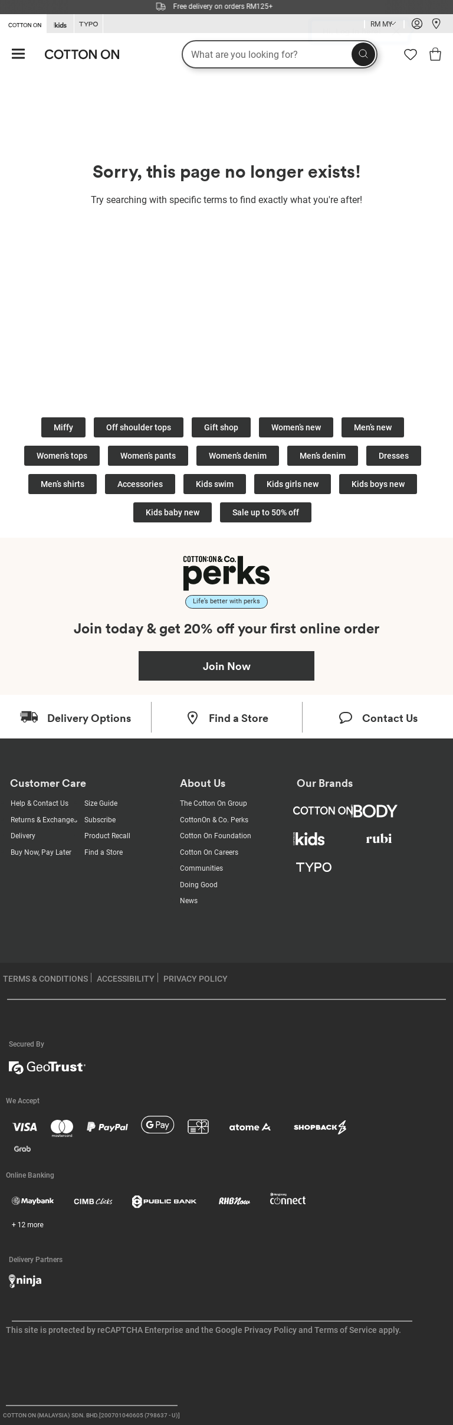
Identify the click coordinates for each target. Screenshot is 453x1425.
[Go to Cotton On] (23, 23)
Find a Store (103, 852)
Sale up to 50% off (265, 512)
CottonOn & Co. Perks (214, 820)
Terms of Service (345, 1330)
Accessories (140, 484)
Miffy (63, 427)
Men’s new (373, 427)
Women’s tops (62, 455)
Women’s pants (148, 455)
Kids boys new (378, 484)
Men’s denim (323, 455)
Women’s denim (238, 455)
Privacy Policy (270, 1330)
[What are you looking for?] (280, 54)
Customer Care (48, 783)
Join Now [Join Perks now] (227, 666)
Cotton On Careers (209, 852)
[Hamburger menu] (18, 55)
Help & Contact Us (39, 803)
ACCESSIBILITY (126, 978)
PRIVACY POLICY (195, 978)
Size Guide (100, 803)
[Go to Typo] (88, 24)
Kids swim (215, 484)
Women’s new (296, 427)
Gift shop (221, 427)
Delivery (23, 836)
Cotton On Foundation (215, 836)
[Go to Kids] (60, 24)
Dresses (394, 455)
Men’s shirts (62, 484)
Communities (201, 868)
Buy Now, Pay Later (41, 852)
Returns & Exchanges (44, 820)
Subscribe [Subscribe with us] (100, 820)
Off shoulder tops (138, 427)
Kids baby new (172, 512)
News (189, 901)
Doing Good (199, 885)
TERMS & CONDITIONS (45, 978)
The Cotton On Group (213, 803)
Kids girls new (293, 484)
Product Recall (107, 836)
